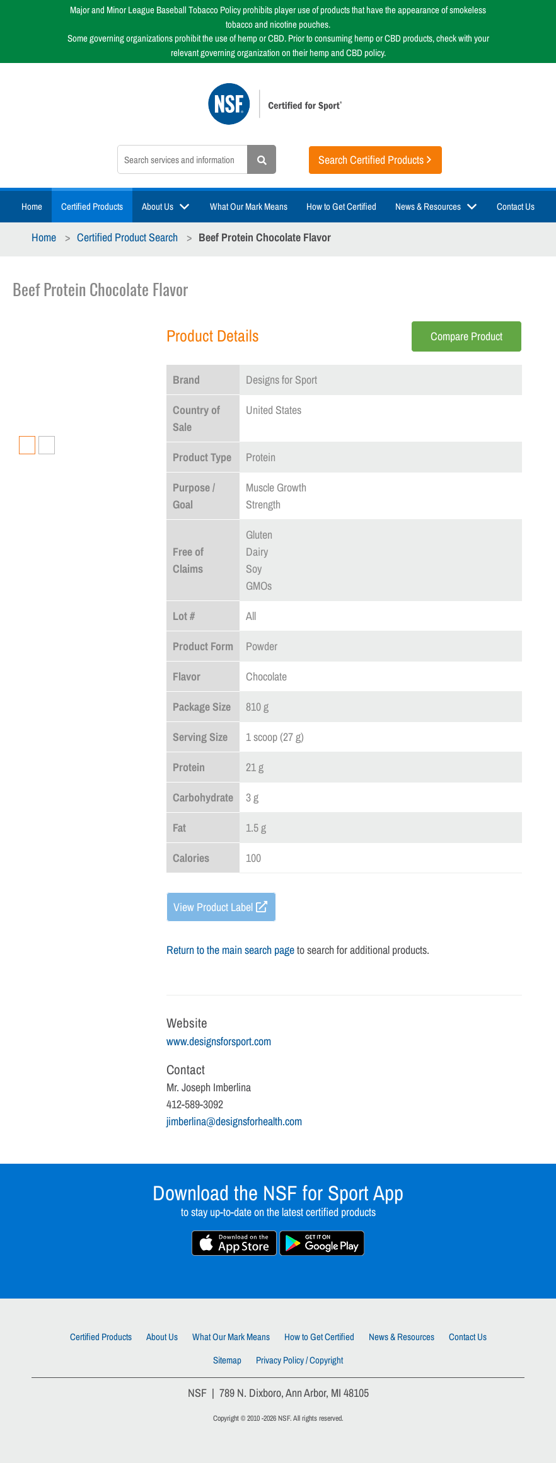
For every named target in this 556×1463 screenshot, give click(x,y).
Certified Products (92, 206)
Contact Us (516, 206)
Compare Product (466, 336)
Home (31, 206)
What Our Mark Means (248, 206)
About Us (157, 206)
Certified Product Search (127, 237)
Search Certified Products (371, 160)
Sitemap (227, 1360)
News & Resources (428, 206)
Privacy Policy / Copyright (299, 1360)
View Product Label (213, 907)
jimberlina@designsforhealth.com (234, 1121)
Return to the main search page (230, 950)
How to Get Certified (341, 206)
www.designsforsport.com (218, 1041)
